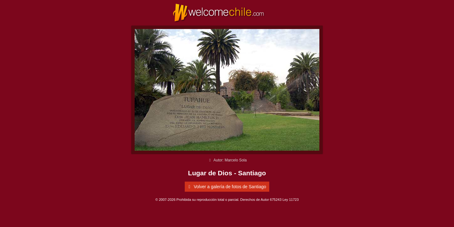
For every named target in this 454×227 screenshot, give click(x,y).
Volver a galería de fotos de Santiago (226, 186)
